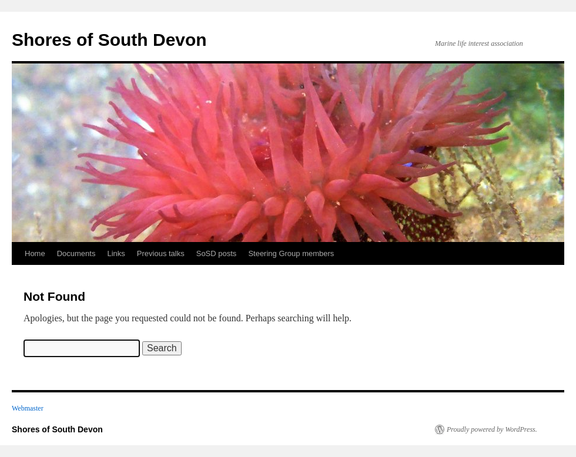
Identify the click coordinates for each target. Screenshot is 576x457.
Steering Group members (291, 253)
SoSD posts (216, 253)
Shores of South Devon (109, 39)
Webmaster (27, 408)
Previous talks (161, 253)
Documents (76, 253)
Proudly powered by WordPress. (492, 429)
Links (116, 253)
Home (35, 253)
